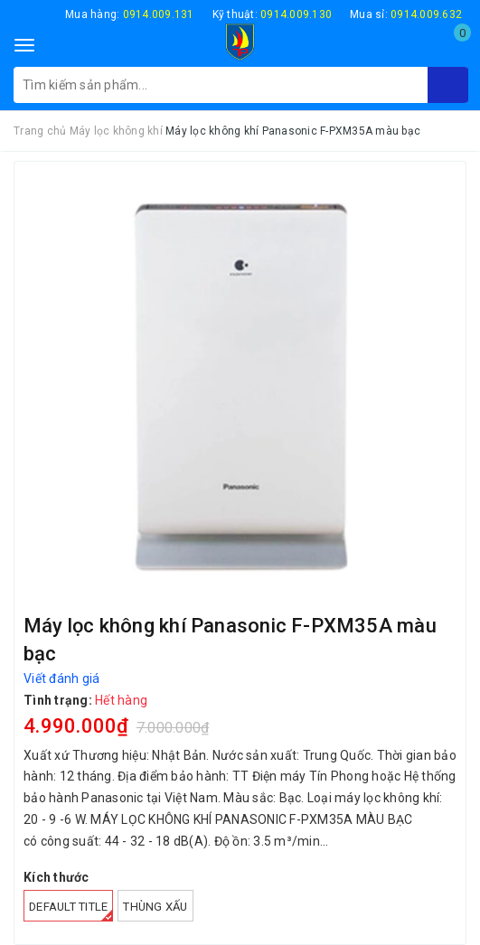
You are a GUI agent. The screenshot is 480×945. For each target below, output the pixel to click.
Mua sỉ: (406, 14)
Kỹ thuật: (272, 14)
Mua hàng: (129, 14)
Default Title (71, 911)
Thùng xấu (155, 906)
